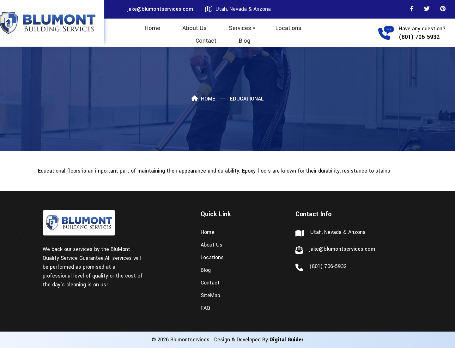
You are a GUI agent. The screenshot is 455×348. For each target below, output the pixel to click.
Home (152, 28)
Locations (288, 28)
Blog (244, 41)
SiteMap (210, 295)
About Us (194, 28)
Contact (206, 41)
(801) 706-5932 (419, 37)
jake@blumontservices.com (160, 9)
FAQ (205, 308)
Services (240, 28)
